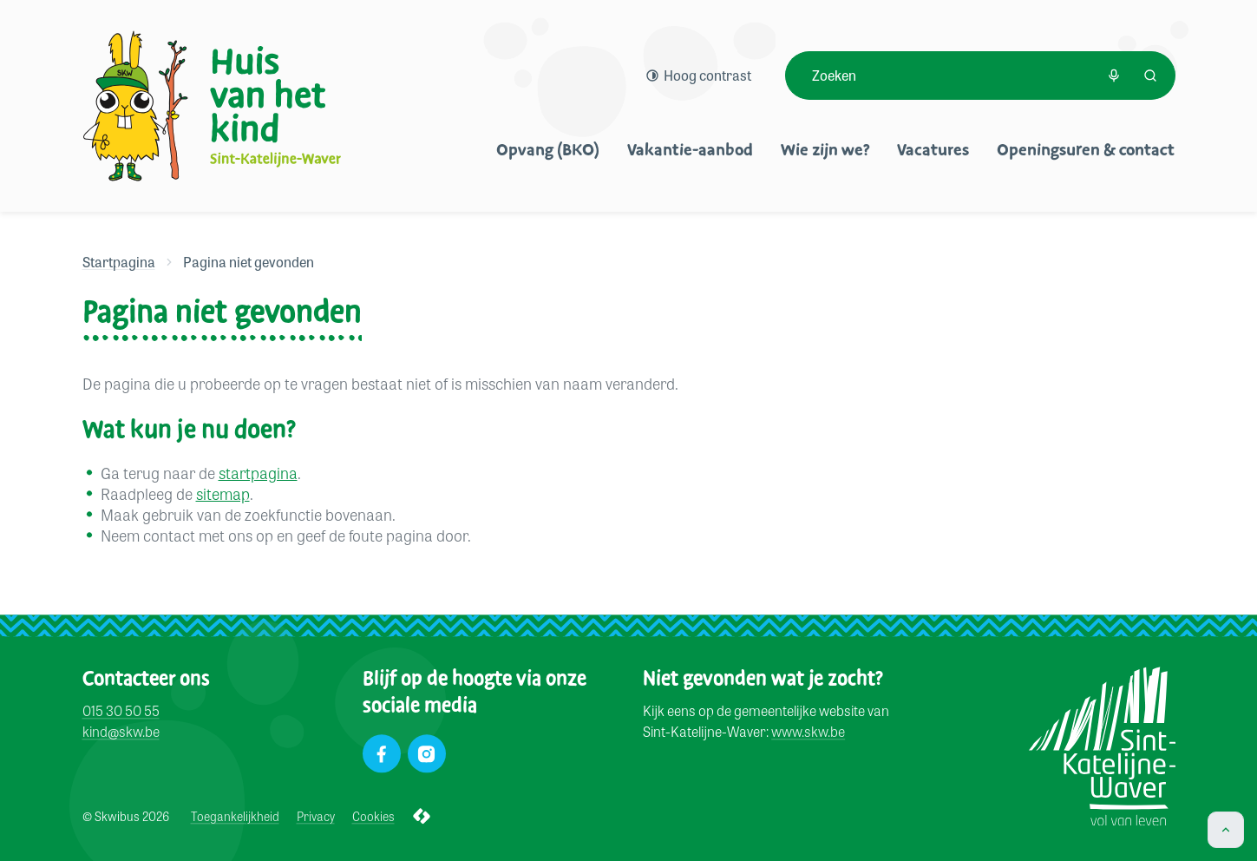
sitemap (223, 493)
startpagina (258, 472)
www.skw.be (808, 732)
